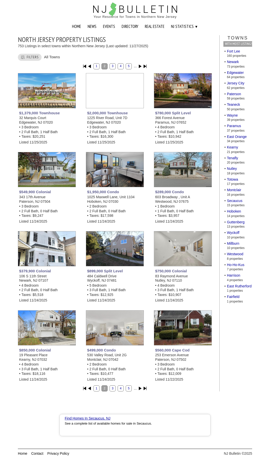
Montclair (234, 190)
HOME (76, 26)
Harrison (233, 275)
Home (22, 453)
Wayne (232, 115)
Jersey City (235, 83)
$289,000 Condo (169, 192)
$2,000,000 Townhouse (107, 113)
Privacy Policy (58, 453)
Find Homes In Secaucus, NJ (87, 418)
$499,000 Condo (101, 350)
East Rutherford (239, 286)
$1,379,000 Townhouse (39, 113)
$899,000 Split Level (105, 271)
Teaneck (233, 105)
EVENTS (109, 26)
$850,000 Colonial (35, 350)
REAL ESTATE (154, 26)
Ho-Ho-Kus (235, 265)
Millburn (233, 243)
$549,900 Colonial (35, 192)
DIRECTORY (130, 26)
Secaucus (234, 201)
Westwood (235, 254)
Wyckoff (233, 233)
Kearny (232, 147)
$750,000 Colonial (171, 271)
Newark (233, 62)
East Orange (237, 137)
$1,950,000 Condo (103, 192)
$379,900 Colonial (35, 271)
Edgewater (235, 73)
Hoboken (234, 211)
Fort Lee (233, 51)
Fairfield (233, 297)
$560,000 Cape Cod (172, 350)
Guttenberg (236, 222)
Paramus (234, 126)
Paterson (234, 94)
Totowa (232, 179)
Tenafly (232, 158)
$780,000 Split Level (173, 113)
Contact (37, 453)
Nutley (232, 169)
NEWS (92, 26)
